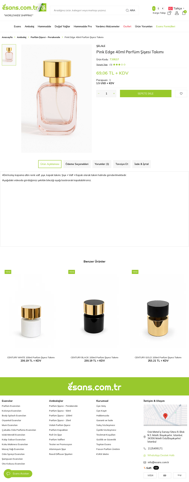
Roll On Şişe (55, 434)
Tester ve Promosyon (60, 444)
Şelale (100, 46)
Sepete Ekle (146, 93)
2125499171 (155, 448)
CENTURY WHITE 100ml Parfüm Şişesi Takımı (31, 357)
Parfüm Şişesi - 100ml (60, 415)
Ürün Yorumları (143, 26)
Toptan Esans (103, 444)
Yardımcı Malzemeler (108, 26)
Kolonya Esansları (11, 410)
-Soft (148, 468)
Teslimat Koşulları (105, 434)
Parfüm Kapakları (58, 430)
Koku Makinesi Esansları (15, 444)
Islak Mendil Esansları (13, 434)
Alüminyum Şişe (57, 449)
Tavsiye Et (121, 164)
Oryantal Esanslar (11, 420)
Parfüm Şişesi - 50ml (60, 410)
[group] (56, 98)
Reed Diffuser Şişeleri (60, 454)
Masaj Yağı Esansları (13, 449)
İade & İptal (142, 164)
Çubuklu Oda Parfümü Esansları (19, 430)
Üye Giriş (101, 406)
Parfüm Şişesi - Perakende (45, 37)
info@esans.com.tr (158, 462)
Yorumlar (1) (102, 164)
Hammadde (44, 26)
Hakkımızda (102, 415)
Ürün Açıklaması (49, 164)
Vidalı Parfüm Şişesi (59, 425)
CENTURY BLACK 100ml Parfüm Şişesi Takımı (94, 357)
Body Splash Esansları (14, 415)
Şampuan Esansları (12, 458)
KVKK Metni (102, 454)
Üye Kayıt (101, 410)
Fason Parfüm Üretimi (108, 449)
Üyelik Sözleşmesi (106, 430)
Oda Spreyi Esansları (13, 454)
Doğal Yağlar (62, 26)
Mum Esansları (10, 425)
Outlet (127, 26)
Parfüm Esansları (11, 406)
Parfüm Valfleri (57, 439)
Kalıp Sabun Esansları (13, 439)
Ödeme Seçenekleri (77, 164)
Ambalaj (29, 26)
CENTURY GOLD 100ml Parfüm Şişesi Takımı (158, 357)
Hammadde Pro (83, 26)
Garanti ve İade (104, 420)
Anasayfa (7, 37)
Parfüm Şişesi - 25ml (60, 420)
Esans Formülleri (165, 26)
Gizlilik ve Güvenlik (106, 439)
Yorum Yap (102, 64)
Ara (130, 10)
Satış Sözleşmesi (105, 425)
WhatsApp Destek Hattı (160, 455)
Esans (17, 26)
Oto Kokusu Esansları (13, 463)
